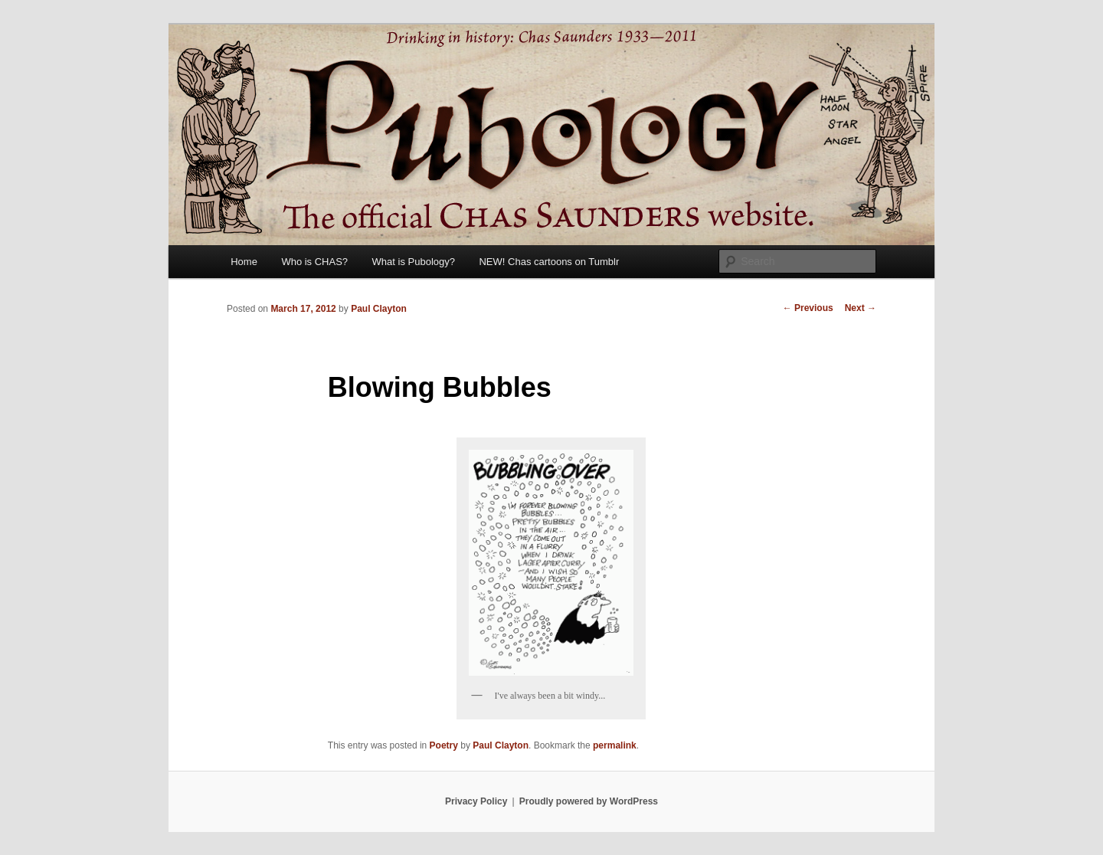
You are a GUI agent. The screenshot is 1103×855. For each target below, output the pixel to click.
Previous (808, 308)
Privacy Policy (476, 801)
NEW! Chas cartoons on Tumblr (549, 261)
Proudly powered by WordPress (588, 801)
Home (244, 261)
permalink (615, 745)
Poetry (444, 745)
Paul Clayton (379, 308)
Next (860, 308)
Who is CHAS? (314, 261)
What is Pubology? (413, 261)
